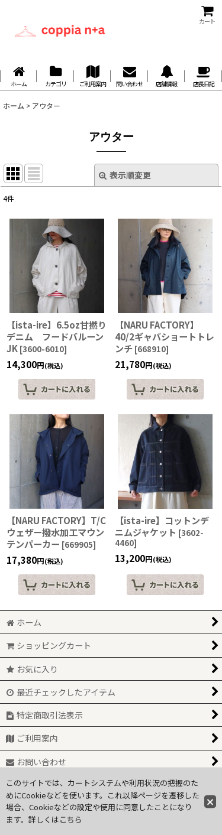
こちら (70, 819)
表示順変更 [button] (125, 175)
